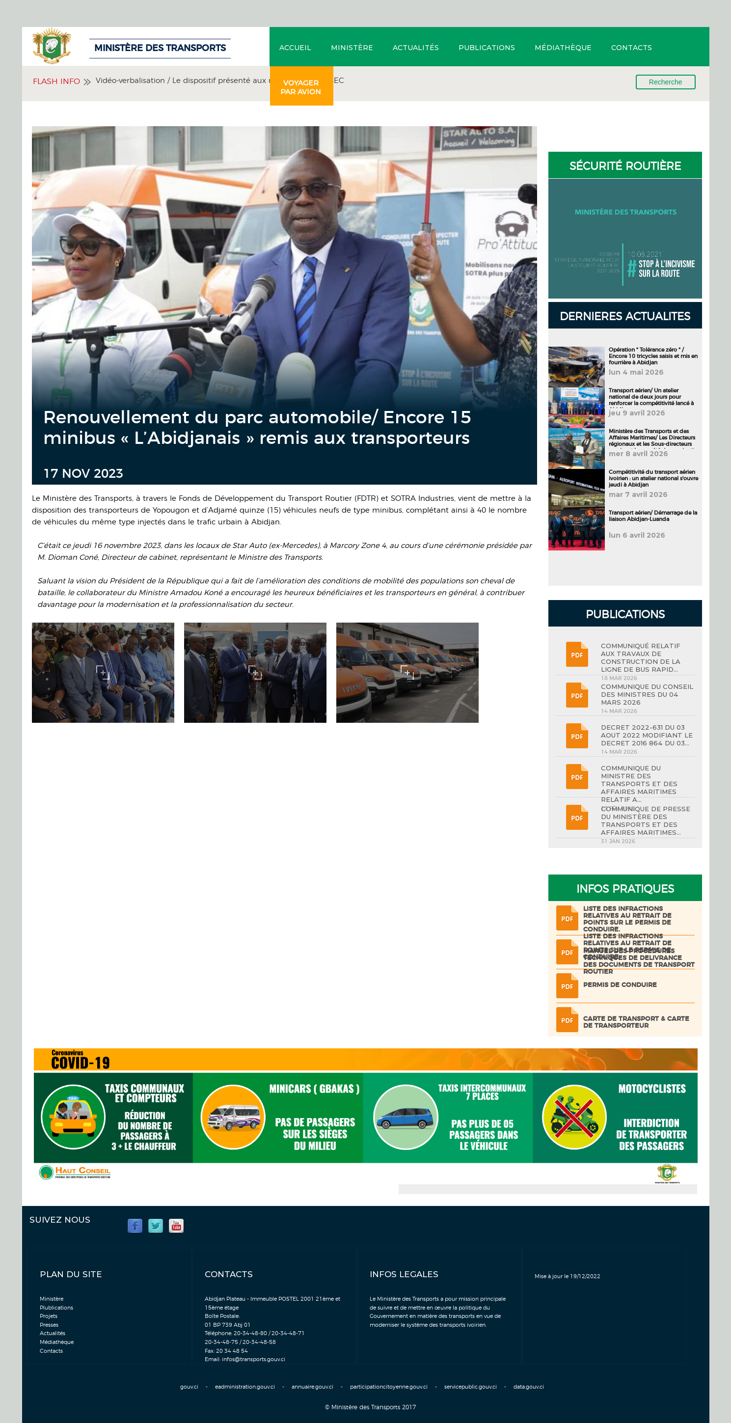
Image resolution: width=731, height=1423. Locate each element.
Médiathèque (563, 47)
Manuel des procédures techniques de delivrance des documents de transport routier (639, 961)
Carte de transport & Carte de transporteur (636, 1022)
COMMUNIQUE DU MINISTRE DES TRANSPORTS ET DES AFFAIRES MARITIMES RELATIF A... (639, 783)
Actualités (416, 47)
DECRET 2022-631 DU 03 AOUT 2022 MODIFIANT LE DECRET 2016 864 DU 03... (647, 735)
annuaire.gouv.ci (312, 1387)
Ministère (352, 47)
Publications (487, 47)
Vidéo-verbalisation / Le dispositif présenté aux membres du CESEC (220, 80)
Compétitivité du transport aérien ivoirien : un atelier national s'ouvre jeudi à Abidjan (653, 478)
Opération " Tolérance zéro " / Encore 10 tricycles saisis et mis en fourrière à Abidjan (653, 356)
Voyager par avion (300, 87)
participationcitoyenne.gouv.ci (389, 1387)
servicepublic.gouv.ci (470, 1387)
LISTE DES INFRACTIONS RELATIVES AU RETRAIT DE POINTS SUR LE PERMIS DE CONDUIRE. (627, 919)
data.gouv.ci (529, 1387)
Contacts (631, 47)
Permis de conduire (620, 985)
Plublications (56, 1308)
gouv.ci (189, 1387)
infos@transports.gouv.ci (253, 1359)
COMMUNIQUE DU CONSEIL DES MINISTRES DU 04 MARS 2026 (647, 694)
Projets (48, 1316)
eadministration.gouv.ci (245, 1387)
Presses (49, 1325)
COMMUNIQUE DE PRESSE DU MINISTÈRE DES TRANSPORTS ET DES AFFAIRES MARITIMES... (645, 820)
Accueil (295, 47)
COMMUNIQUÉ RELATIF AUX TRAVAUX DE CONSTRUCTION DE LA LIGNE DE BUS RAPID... (640, 657)
